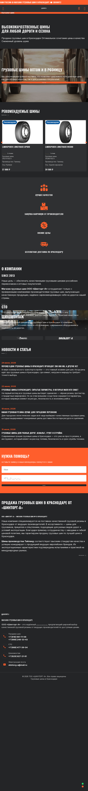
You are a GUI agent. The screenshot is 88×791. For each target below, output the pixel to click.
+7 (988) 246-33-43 (18, 747)
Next (85, 149)
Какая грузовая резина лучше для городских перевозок (31, 500)
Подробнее (44, 83)
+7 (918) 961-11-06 (17, 745)
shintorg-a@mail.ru (17, 773)
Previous (2, 149)
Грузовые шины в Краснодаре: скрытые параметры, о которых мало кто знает (42, 474)
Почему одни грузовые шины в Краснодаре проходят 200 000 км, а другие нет (42, 447)
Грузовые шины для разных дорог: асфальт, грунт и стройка (33, 524)
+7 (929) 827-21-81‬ (17, 764)
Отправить (44, 579)
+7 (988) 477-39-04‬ (18, 755)
